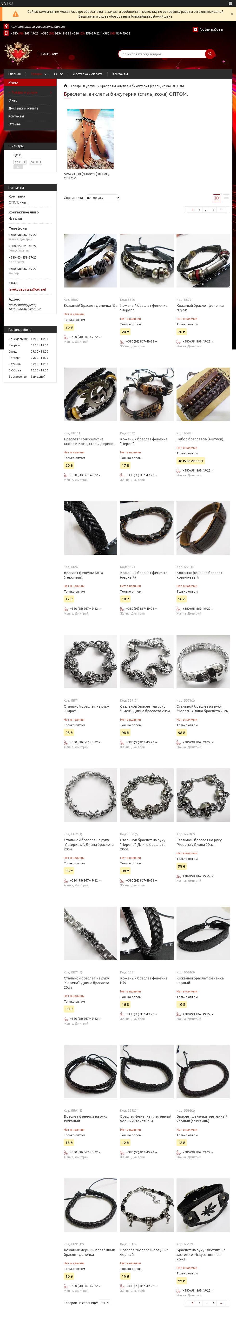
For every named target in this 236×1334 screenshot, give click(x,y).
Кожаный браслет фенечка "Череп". (143, 307)
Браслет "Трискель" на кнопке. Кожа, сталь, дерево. (89, 441)
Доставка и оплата (88, 74)
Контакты (120, 74)
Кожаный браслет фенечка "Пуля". (200, 307)
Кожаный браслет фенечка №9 (143, 980)
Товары (36, 74)
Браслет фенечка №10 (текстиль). (83, 575)
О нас (58, 74)
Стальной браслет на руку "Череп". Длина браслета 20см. (203, 708)
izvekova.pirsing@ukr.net (27, 289)
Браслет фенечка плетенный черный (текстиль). (145, 1118)
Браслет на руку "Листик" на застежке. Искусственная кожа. (201, 1254)
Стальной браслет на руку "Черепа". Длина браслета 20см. (142, 844)
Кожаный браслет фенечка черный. (200, 980)
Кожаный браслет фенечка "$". (90, 305)
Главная (14, 74)
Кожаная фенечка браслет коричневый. (200, 575)
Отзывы (14, 124)
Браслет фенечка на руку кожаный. (85, 1118)
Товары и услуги (24, 92)
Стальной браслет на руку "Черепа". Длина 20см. (199, 842)
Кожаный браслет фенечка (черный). (143, 575)
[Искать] (210, 54)
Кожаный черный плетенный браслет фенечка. (89, 1252)
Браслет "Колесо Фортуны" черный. (144, 1252)
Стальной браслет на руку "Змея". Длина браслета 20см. (145, 708)
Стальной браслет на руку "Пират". (86, 708)
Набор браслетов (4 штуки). (200, 439)
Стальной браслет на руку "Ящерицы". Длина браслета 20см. (89, 844)
